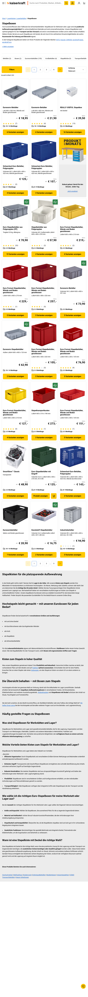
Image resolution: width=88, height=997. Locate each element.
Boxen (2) (18, 53)
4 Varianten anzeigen (15, 188)
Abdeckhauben (43, 687)
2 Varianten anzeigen (15, 371)
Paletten (35, 663)
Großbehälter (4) (51, 53)
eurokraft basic (78, 35)
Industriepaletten (63, 870)
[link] (40, 64)
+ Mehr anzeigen (8, 42)
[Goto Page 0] (28, 64)
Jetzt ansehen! (72, 186)
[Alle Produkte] (3, 8)
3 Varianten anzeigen (44, 188)
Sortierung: (71, 63)
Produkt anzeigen (40, 491)
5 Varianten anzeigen (15, 310)
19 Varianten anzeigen (15, 249)
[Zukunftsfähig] (26, 197)
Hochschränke (7, 870)
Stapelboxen (32, 13)
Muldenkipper (51, 870)
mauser (62, 35)
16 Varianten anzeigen (72, 127)
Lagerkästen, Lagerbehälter (16, 13)
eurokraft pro (6, 37)
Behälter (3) (7, 53)
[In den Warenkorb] (54, 491)
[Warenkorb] (84, 8)
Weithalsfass (17, 870)
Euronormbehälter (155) (33, 53)
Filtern (11, 65)
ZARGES (69, 35)
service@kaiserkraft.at (10, 3)
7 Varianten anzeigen (15, 550)
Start (4, 13)
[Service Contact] (83, 986)
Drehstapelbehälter (39, 870)
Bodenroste (27, 870)
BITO (58, 35)
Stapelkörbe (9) (65, 53)
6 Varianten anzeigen (15, 127)
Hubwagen (35, 665)
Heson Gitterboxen (22, 872)
